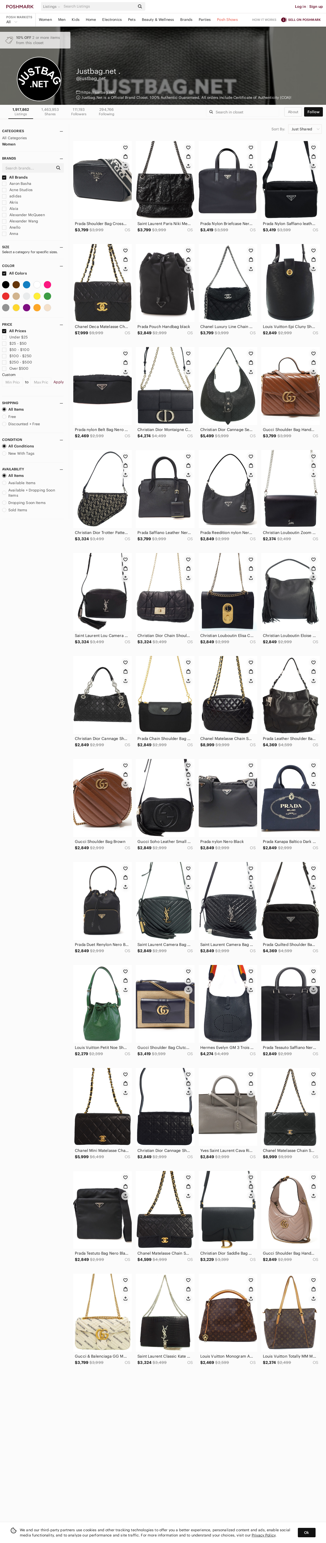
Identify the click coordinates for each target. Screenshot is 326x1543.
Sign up (316, 6)
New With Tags (18, 453)
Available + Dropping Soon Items (28, 493)
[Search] (99, 6)
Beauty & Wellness (158, 19)
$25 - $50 (14, 343)
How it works (264, 20)
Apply (58, 382)
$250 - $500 (17, 362)
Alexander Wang (20, 221)
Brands (186, 19)
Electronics (112, 19)
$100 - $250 (17, 356)
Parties (205, 19)
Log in (300, 6)
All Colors (14, 273)
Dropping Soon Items (24, 502)
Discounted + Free (21, 424)
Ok (306, 1532)
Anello (11, 227)
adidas (11, 196)
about (293, 112)
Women (45, 19)
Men (61, 19)
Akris (10, 202)
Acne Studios (17, 189)
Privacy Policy (263, 1535)
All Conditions (18, 446)
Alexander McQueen (23, 214)
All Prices (14, 331)
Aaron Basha (16, 183)
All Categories (14, 138)
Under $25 (15, 337)
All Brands (15, 177)
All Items (13, 409)
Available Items (18, 483)
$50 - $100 (15, 349)
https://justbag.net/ (98, 92)
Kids (76, 19)
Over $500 (15, 368)
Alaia (10, 208)
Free (9, 416)
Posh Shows (227, 19)
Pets (132, 19)
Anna (10, 233)
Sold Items (14, 510)
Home (91, 19)
